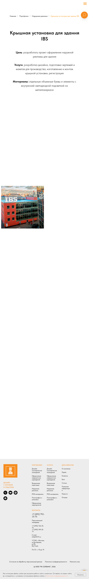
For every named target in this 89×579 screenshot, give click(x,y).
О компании (66, 469)
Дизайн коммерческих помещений (37, 470)
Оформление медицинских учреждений (36, 478)
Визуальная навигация (36, 484)
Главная (13, 16)
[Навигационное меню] (85, 4)
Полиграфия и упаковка (37, 498)
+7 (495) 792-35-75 (38, 515)
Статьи (64, 483)
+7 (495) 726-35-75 (38, 527)
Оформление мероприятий (36, 504)
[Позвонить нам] (5, 494)
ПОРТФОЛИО (37, 465)
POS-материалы (37, 494)
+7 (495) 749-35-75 (38, 530)
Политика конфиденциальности (56, 562)
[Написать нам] (10, 494)
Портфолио (24, 16)
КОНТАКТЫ (36, 510)
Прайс (64, 472)
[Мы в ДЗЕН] (5, 500)
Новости (65, 494)
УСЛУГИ (50, 465)
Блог (63, 479)
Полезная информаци (66, 487)
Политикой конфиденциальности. (57, 576)
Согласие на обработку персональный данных (25, 562)
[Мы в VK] (15, 494)
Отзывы (64, 497)
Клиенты (65, 476)
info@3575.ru (36, 537)
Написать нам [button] (75, 562)
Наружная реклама (40, 16)
